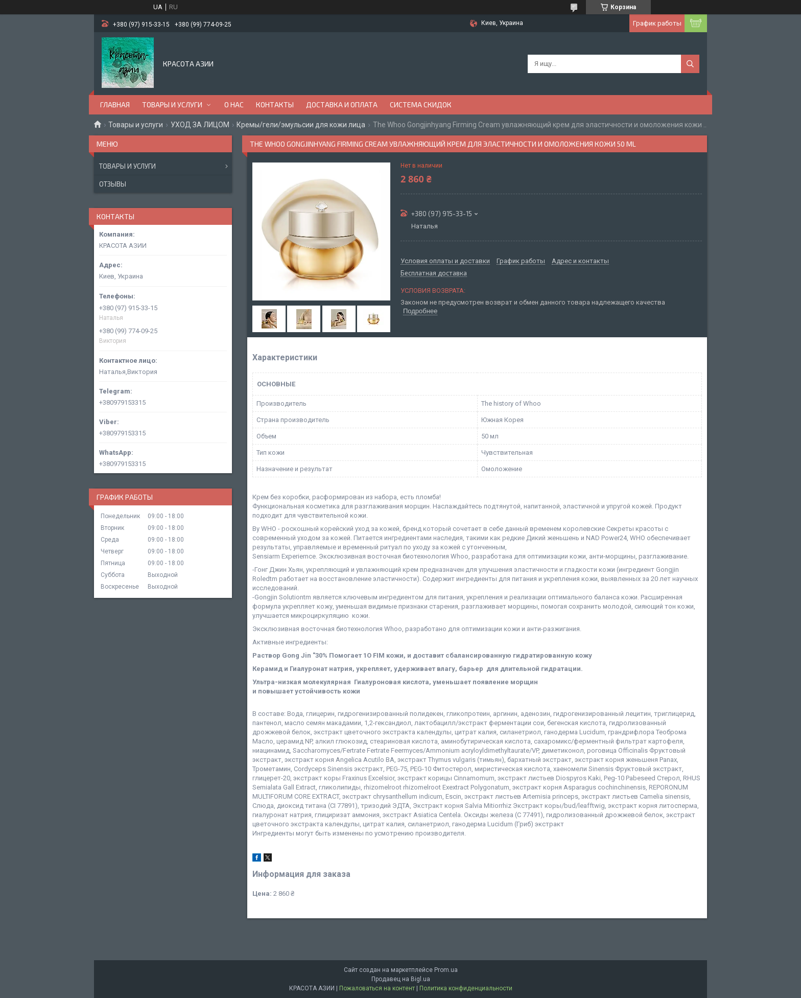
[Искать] (690, 64)
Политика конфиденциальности (465, 988)
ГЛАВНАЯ (115, 104)
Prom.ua (446, 969)
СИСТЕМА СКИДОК (421, 104)
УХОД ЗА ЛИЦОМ (200, 125)
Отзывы (112, 184)
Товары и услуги (135, 125)
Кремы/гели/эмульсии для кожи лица (301, 125)
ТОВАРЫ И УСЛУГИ (172, 104)
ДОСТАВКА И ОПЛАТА (342, 104)
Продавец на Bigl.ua (400, 979)
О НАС (234, 104)
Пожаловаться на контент (377, 988)
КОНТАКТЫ (275, 104)
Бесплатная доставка (433, 273)
